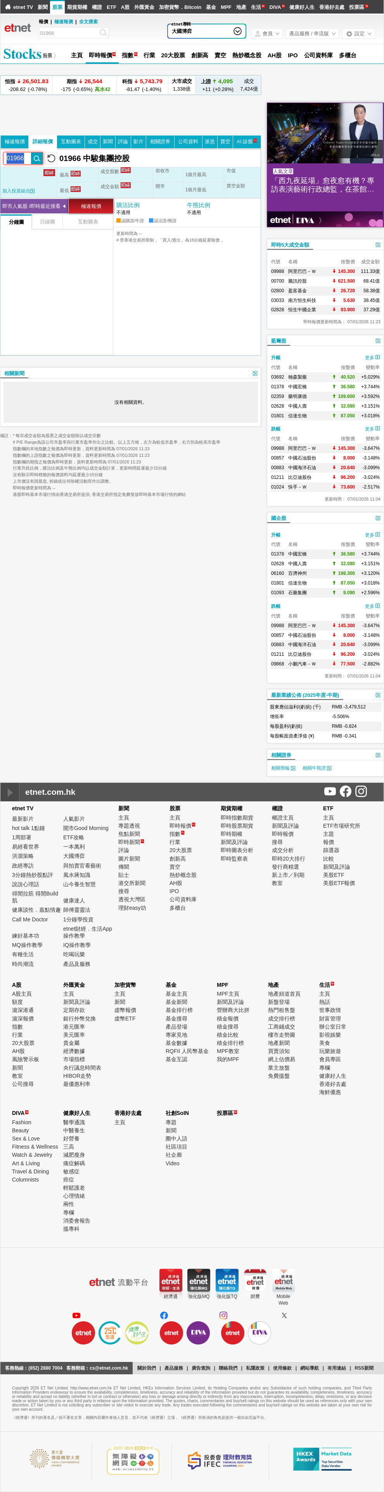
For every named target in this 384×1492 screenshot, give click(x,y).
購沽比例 (128, 205)
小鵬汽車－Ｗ (302, 664)
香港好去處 (331, 7)
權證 (97, 7)
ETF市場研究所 (341, 826)
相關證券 (160, 141)
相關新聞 (14, 373)
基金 (211, 7)
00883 (277, 467)
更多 (372, 357)
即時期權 (231, 834)
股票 (57, 7)
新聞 (43, 7)
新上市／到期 (288, 875)
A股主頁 (22, 994)
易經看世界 (25, 847)
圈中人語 (176, 1138)
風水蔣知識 (76, 875)
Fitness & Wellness (35, 1147)
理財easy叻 (132, 908)
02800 (277, 290)
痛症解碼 (74, 1163)
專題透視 (129, 826)
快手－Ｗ (297, 487)
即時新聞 (131, 842)
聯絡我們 (228, 1368)
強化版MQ (198, 1296)
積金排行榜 (230, 1043)
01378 (277, 386)
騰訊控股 (297, 281)
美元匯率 (74, 1035)
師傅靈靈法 (76, 910)
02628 (277, 406)
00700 (277, 281)
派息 (210, 141)
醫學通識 (74, 1122)
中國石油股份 (302, 458)
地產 (241, 7)
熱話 (324, 1002)
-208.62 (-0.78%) (26, 85)
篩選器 (331, 850)
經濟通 (171, 1296)
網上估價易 (281, 1059)
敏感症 (71, 1171)
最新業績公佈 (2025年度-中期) (305, 695)
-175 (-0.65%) (84, 85)
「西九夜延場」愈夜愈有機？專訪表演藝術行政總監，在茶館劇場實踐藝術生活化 (322, 189)
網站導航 (309, 1368)
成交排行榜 (281, 1018)
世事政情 (330, 1010)
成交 (93, 141)
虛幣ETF (124, 1018)
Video (173, 1163)
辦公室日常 (332, 1027)
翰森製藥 (297, 377)
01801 (277, 415)
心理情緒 (74, 1196)
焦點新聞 (129, 834)
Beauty (20, 1130)
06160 (277, 573)
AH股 (275, 55)
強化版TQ (227, 1296)
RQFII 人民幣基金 (187, 1051)
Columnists (25, 1179)
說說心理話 (25, 884)
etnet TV (23, 7)
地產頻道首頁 (284, 994)
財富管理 (330, 1018)
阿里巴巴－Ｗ (302, 271)
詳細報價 (43, 141)
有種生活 (23, 954)
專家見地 (176, 1035)
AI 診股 (245, 141)
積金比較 (228, 1035)
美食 (324, 1043)
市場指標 (74, 1059)
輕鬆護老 (74, 1188)
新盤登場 (279, 1002)
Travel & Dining (30, 1171)
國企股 (278, 518)
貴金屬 (71, 1043)
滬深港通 (23, 1010)
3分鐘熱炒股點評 (32, 875)
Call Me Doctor (30, 919)
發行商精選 (285, 867)
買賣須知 (279, 1051)
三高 (68, 1147)
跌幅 (275, 429)
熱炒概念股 (246, 55)
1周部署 (21, 837)
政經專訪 (23, 866)
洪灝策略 (23, 856)
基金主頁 (176, 994)
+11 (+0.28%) (217, 85)
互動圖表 (71, 141)
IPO (293, 55)
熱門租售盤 (281, 1010)
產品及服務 (76, 964)
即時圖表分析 (237, 850)
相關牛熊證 (317, 768)
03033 (277, 300)
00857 (277, 458)
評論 (123, 141)
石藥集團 (297, 592)
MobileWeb (283, 1300)
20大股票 (173, 55)
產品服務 (173, 1368)
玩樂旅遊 (330, 1051)
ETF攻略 (73, 837)
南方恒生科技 (302, 300)
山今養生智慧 (79, 884)
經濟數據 (74, 1051)
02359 (277, 396)
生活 (256, 7)
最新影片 (23, 819)
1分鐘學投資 (78, 919)
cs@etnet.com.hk (109, 1368)
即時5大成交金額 (290, 245)
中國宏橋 (297, 386)
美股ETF (333, 875)
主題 (328, 834)
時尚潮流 (23, 964)
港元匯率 (74, 1027)
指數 (127, 55)
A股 (125, 7)
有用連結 (336, 1368)
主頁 (77, 55)
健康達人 (74, 900)
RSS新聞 (364, 1368)
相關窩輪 (283, 768)
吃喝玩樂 (74, 954)
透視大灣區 (131, 899)
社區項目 (176, 1147)
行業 (149, 55)
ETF (111, 7)
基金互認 (176, 1059)
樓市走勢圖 (281, 1035)
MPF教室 (228, 1051)
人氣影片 (74, 819)
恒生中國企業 (302, 309)
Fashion (21, 1122)
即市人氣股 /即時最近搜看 (31, 206)
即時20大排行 (288, 859)
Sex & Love (26, 1138)
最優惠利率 (76, 1084)
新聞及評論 (234, 842)
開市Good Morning (86, 828)
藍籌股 (278, 341)
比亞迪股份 (299, 477)
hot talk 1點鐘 (28, 828)
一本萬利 (74, 847)
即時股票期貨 (237, 826)
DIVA (275, 7)
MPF (226, 7)
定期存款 (74, 1010)
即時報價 (100, 55)
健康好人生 (302, 7)
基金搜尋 (176, 1018)
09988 (277, 271)
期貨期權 (77, 7)
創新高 (200, 55)
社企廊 (174, 1155)
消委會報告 (76, 1221)
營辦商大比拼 (233, 1010)
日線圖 (47, 222)
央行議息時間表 (82, 1068)
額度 (17, 1002)
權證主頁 (283, 818)
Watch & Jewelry (32, 1155)
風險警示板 (25, 1059)
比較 (328, 859)
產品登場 (176, 1027)
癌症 (68, 1179)
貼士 (123, 875)
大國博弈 (74, 856)
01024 (277, 487)
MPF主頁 (228, 994)
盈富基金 (297, 290)
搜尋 (123, 891)
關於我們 (146, 1368)
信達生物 (297, 415)
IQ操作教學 (77, 945)
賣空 (220, 55)
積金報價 (228, 1018)
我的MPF (228, 1059)
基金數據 (176, 1043)
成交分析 (283, 850)
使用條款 (282, 1368)
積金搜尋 (228, 1027)
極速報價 (63, 21)
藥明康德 (297, 396)
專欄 (324, 1068)
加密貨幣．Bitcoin (180, 7)
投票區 (356, 7)
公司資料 (188, 141)
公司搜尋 (23, 1084)
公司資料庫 (318, 55)
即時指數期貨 (237, 818)
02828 (277, 309)
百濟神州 (297, 573)
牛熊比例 (198, 205)
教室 (277, 883)
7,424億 (249, 85)
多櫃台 (347, 55)
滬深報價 (23, 1018)
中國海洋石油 (302, 467)
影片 (138, 141)
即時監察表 (234, 859)
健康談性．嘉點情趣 (36, 910)
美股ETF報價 (339, 883)
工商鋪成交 (281, 1027)
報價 (328, 842)
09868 (277, 664)
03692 (277, 377)
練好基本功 (25, 936)
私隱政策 (255, 1368)
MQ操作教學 (27, 945)
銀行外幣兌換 (79, 1018)
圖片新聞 (129, 859)
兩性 (68, 1204)
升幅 (275, 357)
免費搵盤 (279, 1076)
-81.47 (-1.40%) (142, 85)
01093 (277, 592)
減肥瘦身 (74, 1155)
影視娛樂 (330, 1035)
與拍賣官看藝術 (82, 866)
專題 (171, 1122)
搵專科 (71, 1229)
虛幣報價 (125, 1010)
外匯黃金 (144, 7)
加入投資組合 (18, 191)
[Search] (69, 33)
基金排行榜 (179, 1010)
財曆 (255, 1296)
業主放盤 (279, 1068)
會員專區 (330, 1059)
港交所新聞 (131, 883)
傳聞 (123, 867)
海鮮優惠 (330, 1092)
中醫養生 (74, 1130)
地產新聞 (279, 1043)
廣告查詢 (201, 1368)
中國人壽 (297, 406)
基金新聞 (176, 1002)
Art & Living (26, 1163)
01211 (277, 477)
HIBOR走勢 (77, 1076)
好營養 (71, 1138)
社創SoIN (177, 1113)
